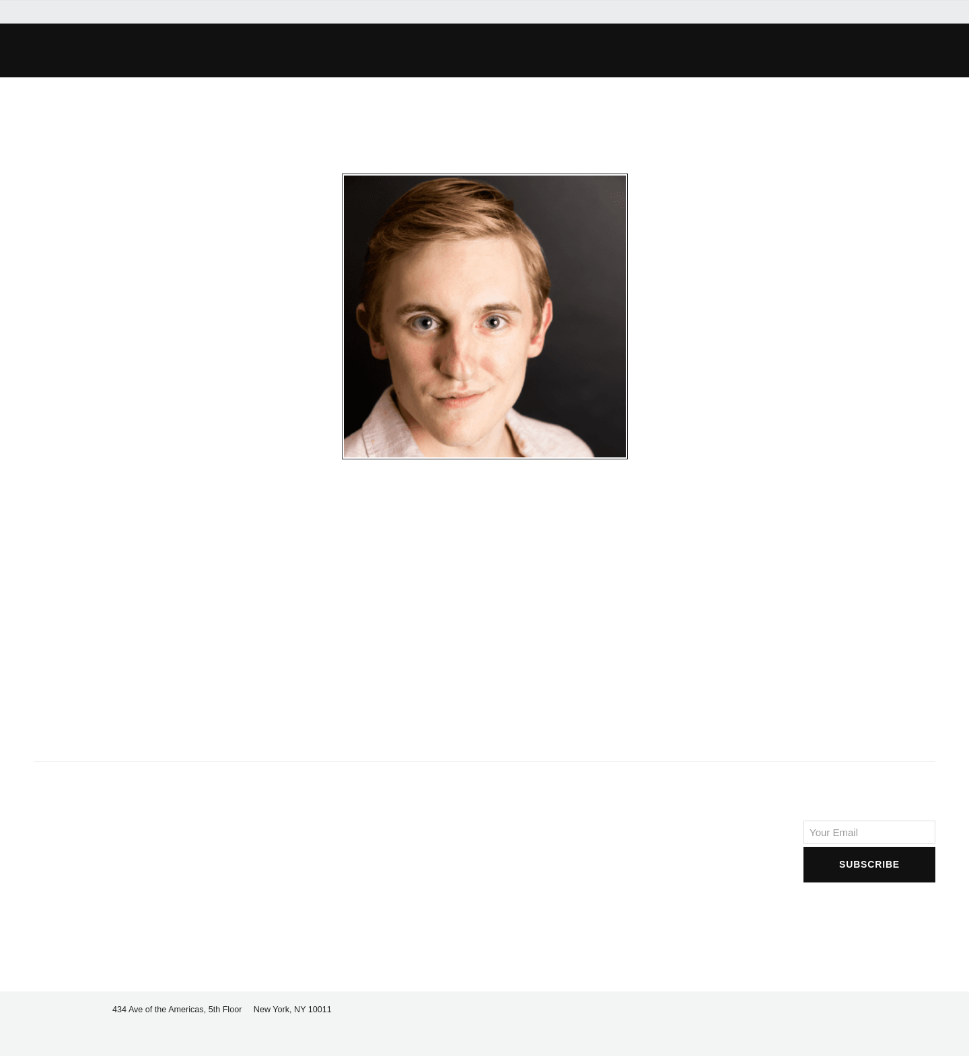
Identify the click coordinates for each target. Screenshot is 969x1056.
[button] (246, 50)
